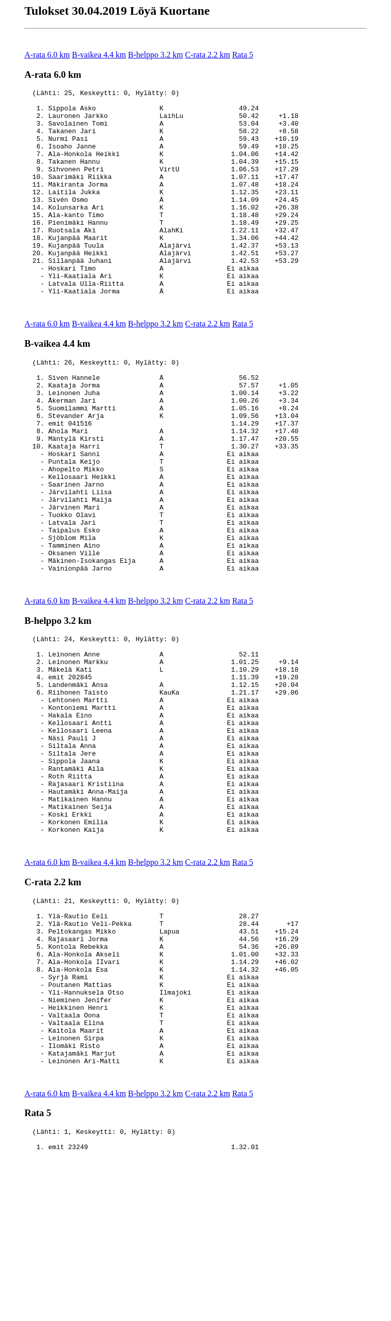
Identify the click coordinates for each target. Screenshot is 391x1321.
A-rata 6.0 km (47, 54)
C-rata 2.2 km (207, 54)
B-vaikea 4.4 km (99, 54)
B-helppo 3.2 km (155, 54)
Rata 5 (242, 54)
